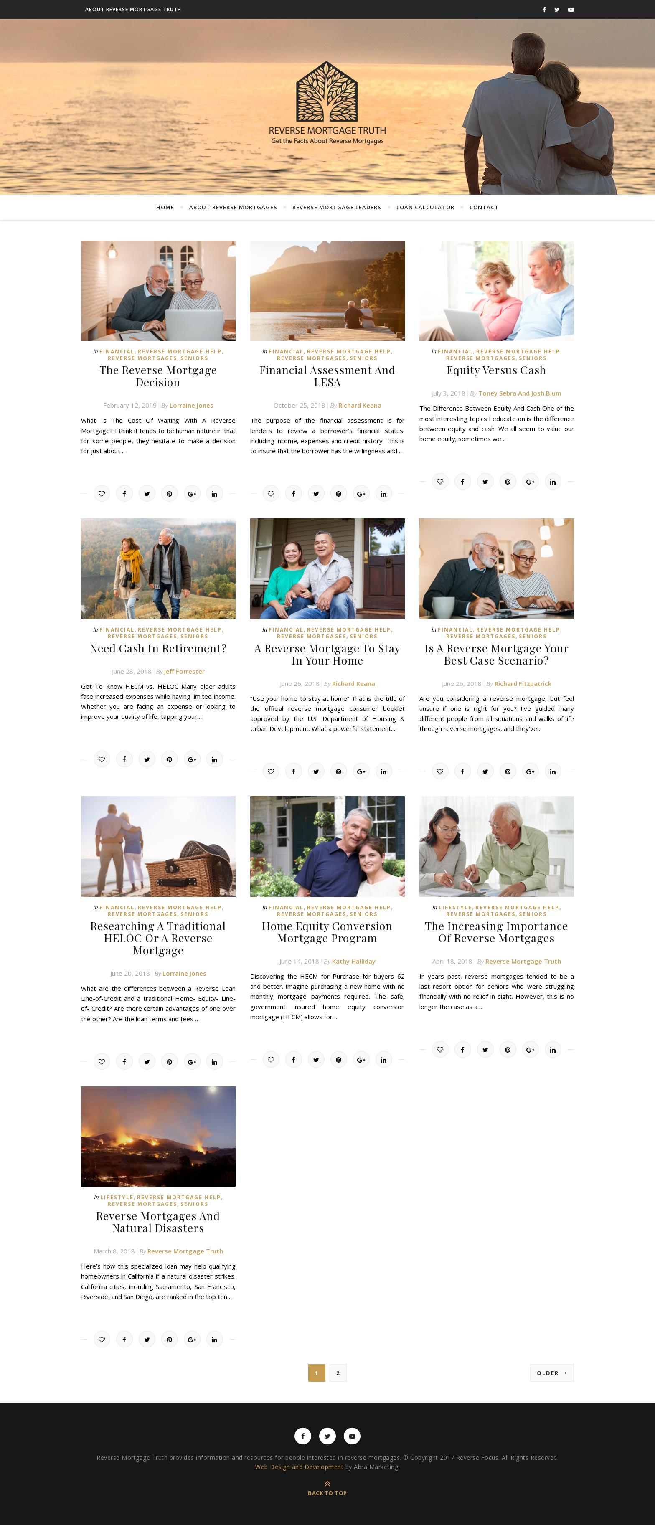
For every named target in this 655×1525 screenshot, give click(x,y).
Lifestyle (455, 907)
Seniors (194, 358)
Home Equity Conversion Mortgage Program (327, 932)
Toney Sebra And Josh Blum (519, 393)
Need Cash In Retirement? (158, 648)
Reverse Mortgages (142, 358)
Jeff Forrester (184, 671)
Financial (117, 351)
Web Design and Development (299, 1467)
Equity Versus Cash (496, 370)
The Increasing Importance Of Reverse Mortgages (496, 932)
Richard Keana (359, 405)
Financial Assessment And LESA (327, 376)
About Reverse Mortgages (233, 207)
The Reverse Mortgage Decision (158, 376)
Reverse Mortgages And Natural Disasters (158, 1221)
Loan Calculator (425, 207)
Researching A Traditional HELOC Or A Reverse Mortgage (158, 938)
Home (165, 207)
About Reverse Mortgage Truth (133, 9)
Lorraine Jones (191, 405)
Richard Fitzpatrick (523, 683)
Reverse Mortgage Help (180, 351)
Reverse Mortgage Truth (523, 961)
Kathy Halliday (354, 961)
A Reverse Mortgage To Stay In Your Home (327, 654)
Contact (484, 207)
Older (552, 1373)
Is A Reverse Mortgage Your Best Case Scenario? (496, 654)
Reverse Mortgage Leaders (336, 207)
